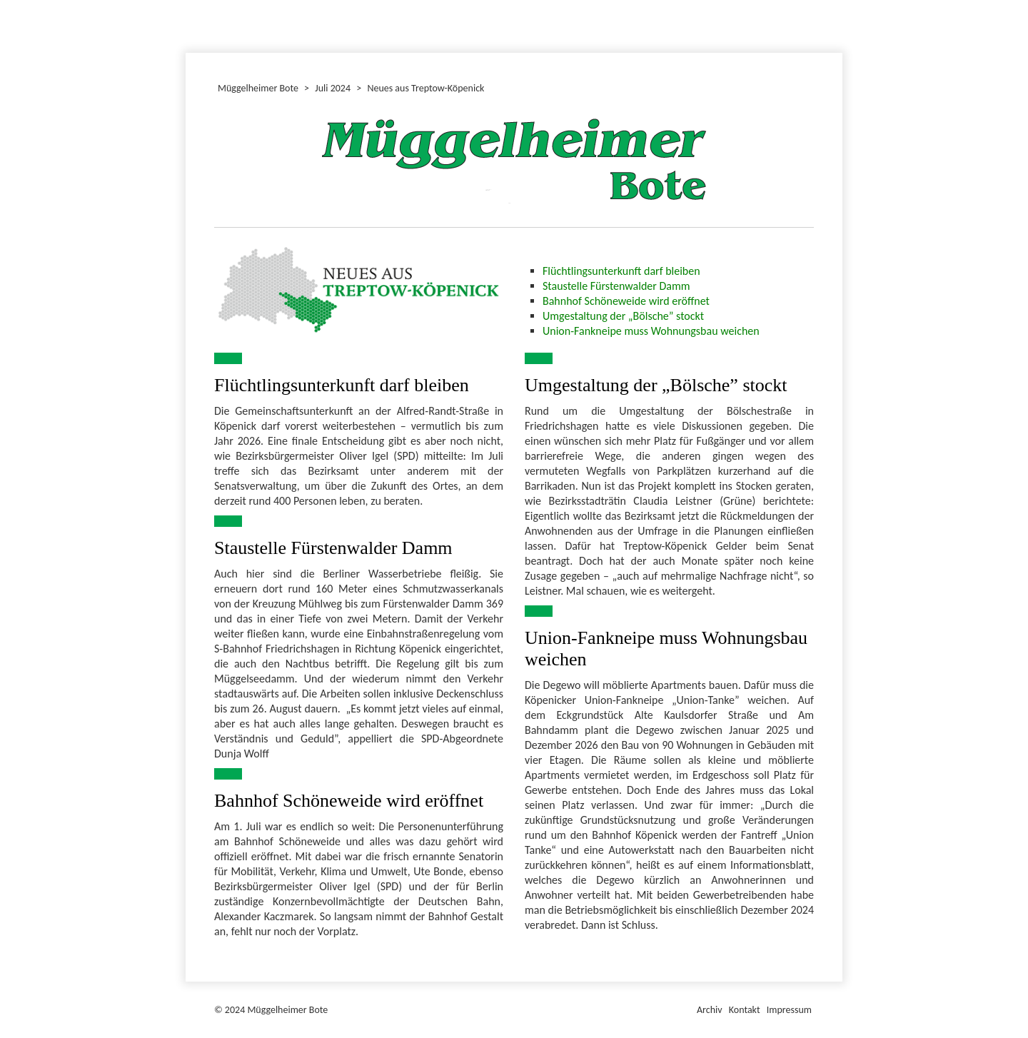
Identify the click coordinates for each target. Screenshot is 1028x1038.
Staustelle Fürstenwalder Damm (616, 286)
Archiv (709, 1010)
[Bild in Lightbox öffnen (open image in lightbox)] (358, 289)
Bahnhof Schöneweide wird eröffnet (626, 301)
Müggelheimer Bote (836, 1)
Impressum (789, 1010)
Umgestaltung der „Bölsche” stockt (623, 316)
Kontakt (744, 1010)
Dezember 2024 (192, 24)
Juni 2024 (188, 24)
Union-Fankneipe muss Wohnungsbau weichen (651, 331)
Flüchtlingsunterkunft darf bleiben (621, 271)
